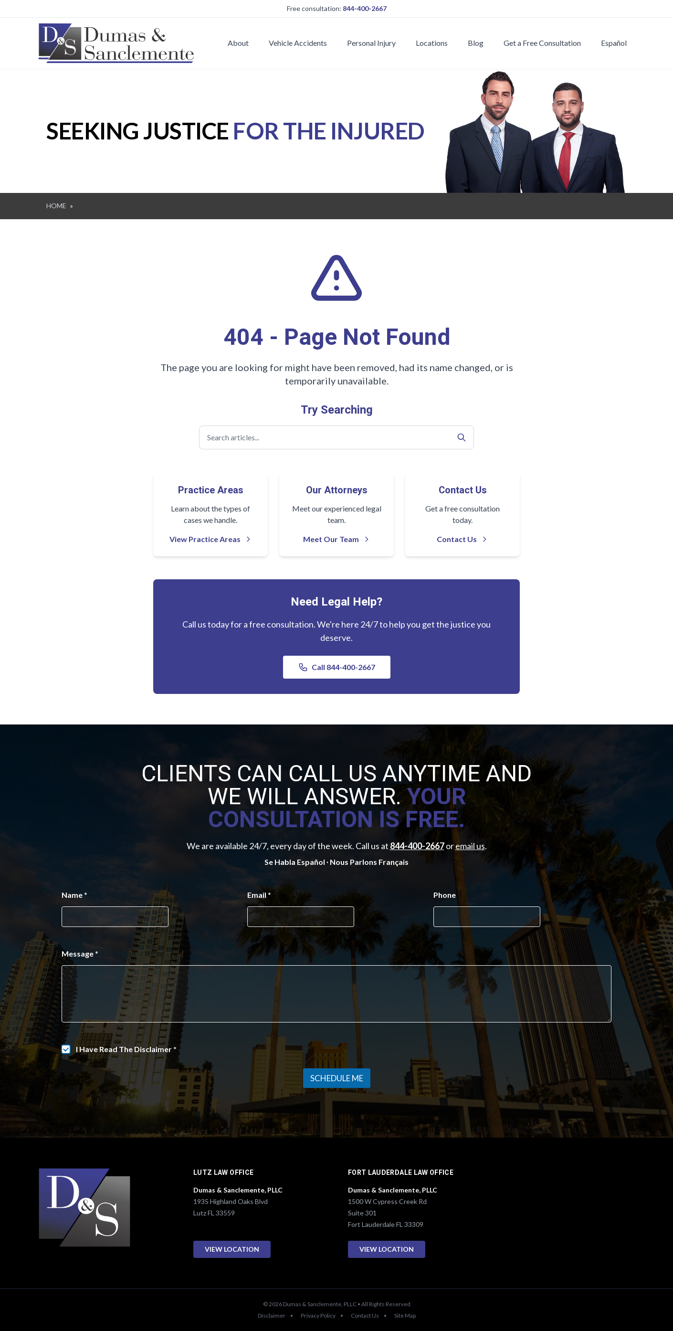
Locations (432, 42)
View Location (232, 1249)
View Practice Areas (210, 538)
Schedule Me (336, 1078)
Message (80, 953)
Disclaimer (271, 1315)
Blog (476, 42)
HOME (56, 206)
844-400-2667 (365, 8)
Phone (444, 894)
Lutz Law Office (223, 1173)
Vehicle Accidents (298, 42)
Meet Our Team (336, 538)
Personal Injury (371, 42)
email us (470, 846)
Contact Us (462, 538)
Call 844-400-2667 (336, 667)
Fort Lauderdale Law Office (400, 1173)
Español (614, 42)
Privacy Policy (318, 1315)
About (238, 42)
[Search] (461, 437)
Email (259, 894)
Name (74, 894)
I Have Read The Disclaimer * (126, 1049)
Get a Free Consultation (542, 42)
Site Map (405, 1315)
